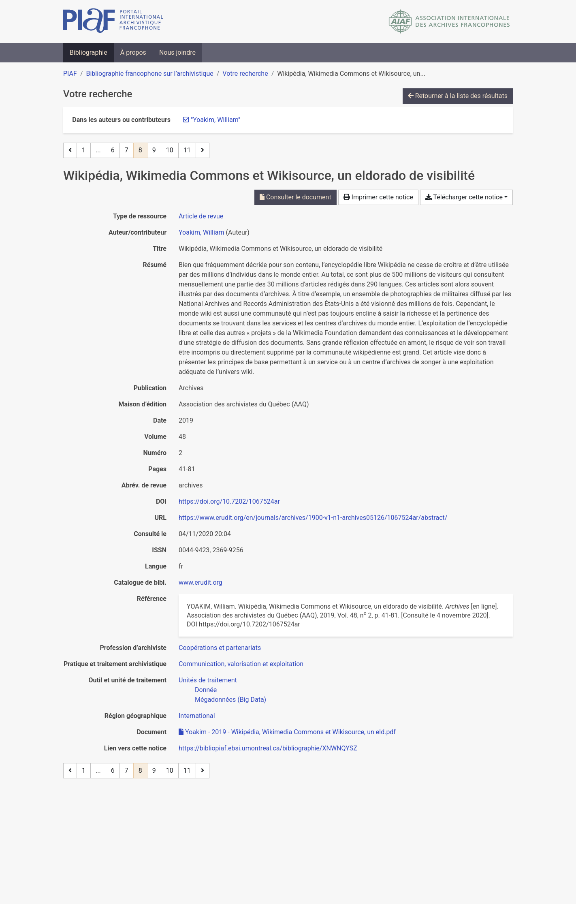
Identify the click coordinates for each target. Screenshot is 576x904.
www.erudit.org (200, 582)
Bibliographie (88, 52)
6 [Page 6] (113, 150)
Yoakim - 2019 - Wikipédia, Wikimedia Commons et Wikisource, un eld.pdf (287, 732)
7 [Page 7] (126, 150)
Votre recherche (245, 73)
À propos (133, 52)
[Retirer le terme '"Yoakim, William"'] (215, 120)
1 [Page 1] (83, 150)
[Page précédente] (70, 150)
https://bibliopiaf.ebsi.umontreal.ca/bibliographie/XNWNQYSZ (268, 748)
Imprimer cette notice (378, 197)
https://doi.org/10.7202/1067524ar (229, 501)
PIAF (70, 73)
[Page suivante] (202, 150)
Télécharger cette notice (464, 197)
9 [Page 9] (154, 150)
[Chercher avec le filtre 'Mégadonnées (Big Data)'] (230, 699)
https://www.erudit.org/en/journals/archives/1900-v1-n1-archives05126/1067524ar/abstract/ (313, 517)
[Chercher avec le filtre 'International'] (197, 716)
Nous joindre (177, 52)
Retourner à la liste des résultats (458, 96)
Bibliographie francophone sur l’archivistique (149, 73)
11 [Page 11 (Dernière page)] (187, 150)
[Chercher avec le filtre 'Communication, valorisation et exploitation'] (241, 664)
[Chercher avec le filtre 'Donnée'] (206, 690)
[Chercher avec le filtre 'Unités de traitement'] (208, 680)
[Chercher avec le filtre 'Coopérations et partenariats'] (220, 648)
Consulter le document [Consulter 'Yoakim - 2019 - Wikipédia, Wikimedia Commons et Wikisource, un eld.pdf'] (295, 197)
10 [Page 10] (169, 150)
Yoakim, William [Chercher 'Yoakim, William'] (201, 232)
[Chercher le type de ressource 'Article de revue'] (201, 216)
